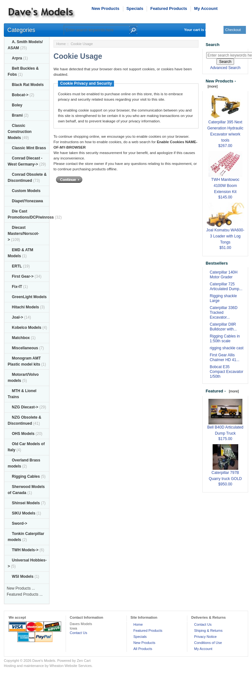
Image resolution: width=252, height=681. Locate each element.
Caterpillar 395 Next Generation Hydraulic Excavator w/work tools (225, 123)
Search (212, 44)
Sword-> (19, 523)
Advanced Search (225, 68)
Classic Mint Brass (29, 148)
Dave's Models (43, 660)
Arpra (17, 58)
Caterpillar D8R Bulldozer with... (223, 326)
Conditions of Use (208, 643)
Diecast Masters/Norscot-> (23, 233)
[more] (211, 86)
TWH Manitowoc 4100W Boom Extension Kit (225, 178)
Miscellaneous (25, 348)
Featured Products (168, 8)
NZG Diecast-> (25, 407)
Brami (17, 115)
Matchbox (21, 338)
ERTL (17, 266)
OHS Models (23, 433)
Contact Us (78, 633)
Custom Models (26, 191)
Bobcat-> (20, 95)
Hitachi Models (25, 307)
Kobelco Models (26, 327)
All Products (143, 649)
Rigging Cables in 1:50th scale (225, 338)
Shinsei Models (26, 503)
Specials (134, 8)
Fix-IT (17, 286)
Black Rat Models (28, 84)
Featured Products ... (25, 594)
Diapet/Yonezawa (27, 201)
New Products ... (21, 588)
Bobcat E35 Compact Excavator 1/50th (226, 372)
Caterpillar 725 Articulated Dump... (226, 286)
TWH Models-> (25, 550)
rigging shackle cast (226, 348)
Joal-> (17, 317)
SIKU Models (23, 513)
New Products (105, 8)
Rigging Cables (26, 476)
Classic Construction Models (20, 131)
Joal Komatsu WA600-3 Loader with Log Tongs (225, 228)
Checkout (233, 30)
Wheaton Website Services (70, 666)
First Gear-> (23, 276)
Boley (17, 105)
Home (61, 44)
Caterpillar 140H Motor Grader (224, 274)
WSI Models (22, 576)
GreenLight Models (29, 297)
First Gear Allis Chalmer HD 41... (225, 357)
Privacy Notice (205, 636)
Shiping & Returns (208, 630)
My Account (205, 8)
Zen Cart (84, 660)
